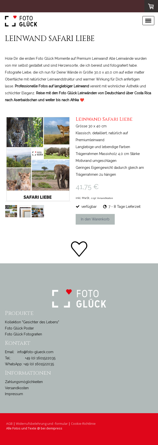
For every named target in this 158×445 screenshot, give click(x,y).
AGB (9, 423)
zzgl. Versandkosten (102, 198)
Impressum (14, 394)
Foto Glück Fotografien (23, 334)
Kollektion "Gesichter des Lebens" (32, 322)
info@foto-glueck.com (35, 352)
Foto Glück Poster (19, 328)
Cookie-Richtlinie (83, 423)
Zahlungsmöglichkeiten (24, 382)
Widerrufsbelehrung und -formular (42, 423)
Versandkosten (17, 388)
